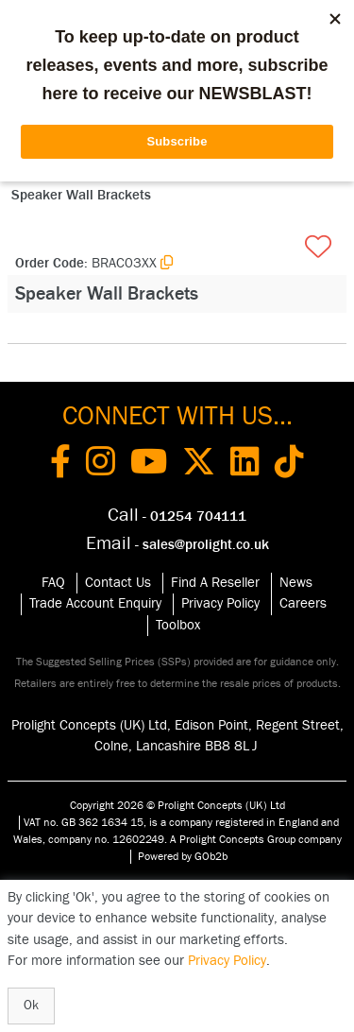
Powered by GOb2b (183, 856)
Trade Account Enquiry (95, 603)
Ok (31, 1005)
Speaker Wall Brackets (81, 195)
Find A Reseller (215, 583)
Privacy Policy (220, 603)
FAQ (53, 583)
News (295, 583)
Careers (303, 603)
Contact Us (118, 583)
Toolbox (178, 625)
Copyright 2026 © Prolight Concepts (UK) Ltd (177, 805)
